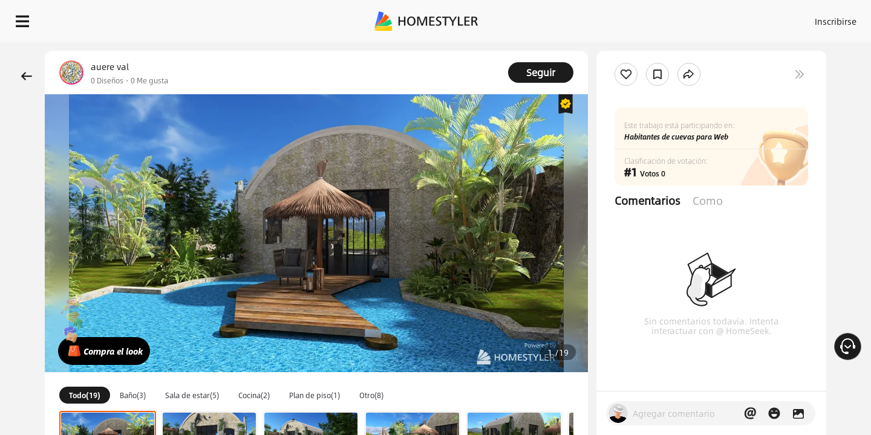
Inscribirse (682, 18)
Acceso (635, 18)
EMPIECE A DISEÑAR (806, 18)
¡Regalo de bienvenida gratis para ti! (588, 51)
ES (726, 18)
